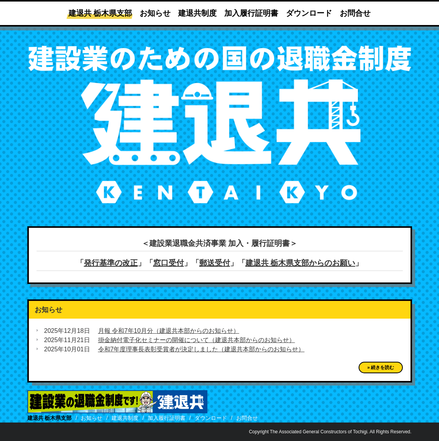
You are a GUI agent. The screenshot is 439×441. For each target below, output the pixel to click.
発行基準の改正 (111, 263)
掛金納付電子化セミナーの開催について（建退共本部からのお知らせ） (196, 340)
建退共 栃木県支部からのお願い (300, 263)
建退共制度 (197, 13)
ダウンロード (309, 13)
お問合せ (355, 13)
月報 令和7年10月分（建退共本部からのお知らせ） (168, 330)
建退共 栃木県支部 (100, 13)
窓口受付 (168, 263)
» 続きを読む (380, 367)
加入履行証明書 (251, 13)
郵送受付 (214, 263)
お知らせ (155, 13)
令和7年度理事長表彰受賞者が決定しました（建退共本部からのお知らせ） (201, 349)
